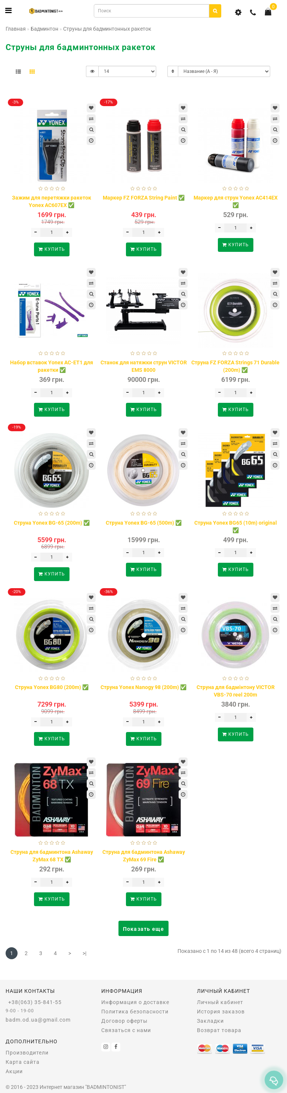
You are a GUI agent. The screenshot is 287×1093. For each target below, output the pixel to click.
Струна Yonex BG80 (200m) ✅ (52, 687)
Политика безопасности (135, 1012)
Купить (51, 249)
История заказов (221, 1012)
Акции (14, 1071)
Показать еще (143, 929)
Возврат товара (219, 1030)
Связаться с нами (126, 1030)
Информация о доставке (135, 1002)
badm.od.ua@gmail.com (38, 1020)
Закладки (210, 1021)
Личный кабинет (220, 1002)
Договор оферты (124, 1021)
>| (84, 953)
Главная (16, 29)
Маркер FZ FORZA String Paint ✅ (144, 198)
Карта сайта (23, 1062)
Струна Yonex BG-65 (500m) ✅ (144, 523)
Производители (27, 1053)
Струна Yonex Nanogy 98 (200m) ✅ (143, 687)
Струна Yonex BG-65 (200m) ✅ (52, 523)
